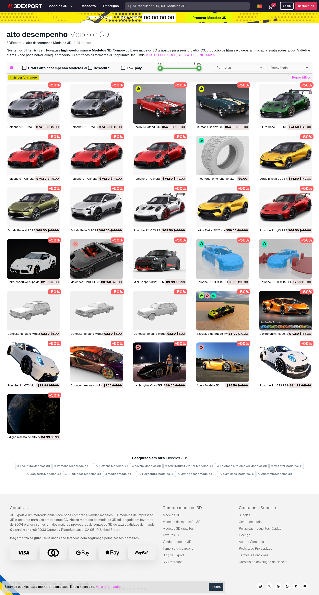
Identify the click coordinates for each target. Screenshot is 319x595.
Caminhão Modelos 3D (237, 474)
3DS (173, 55)
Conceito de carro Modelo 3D (27, 334)
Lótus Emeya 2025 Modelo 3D (280, 178)
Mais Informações (109, 587)
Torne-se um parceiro (178, 548)
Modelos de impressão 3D (182, 522)
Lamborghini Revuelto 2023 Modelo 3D (285, 334)
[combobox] (238, 68)
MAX (149, 55)
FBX (165, 55)
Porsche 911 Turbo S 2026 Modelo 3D (96, 127)
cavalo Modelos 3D (146, 466)
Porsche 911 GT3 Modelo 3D (26, 385)
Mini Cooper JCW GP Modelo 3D (155, 282)
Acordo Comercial (252, 542)
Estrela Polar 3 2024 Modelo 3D (92, 230)
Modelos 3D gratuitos (178, 528)
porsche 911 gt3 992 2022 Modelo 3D (285, 230)
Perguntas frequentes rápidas (260, 528)
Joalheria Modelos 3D (44, 474)
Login (287, 6)
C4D (188, 55)
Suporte (244, 515)
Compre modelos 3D (182, 507)
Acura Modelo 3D (208, 385)
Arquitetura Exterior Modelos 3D (189, 466)
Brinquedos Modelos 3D (82, 474)
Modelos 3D (171, 515)
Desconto (98, 68)
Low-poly (131, 68)
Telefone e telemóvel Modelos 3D (241, 466)
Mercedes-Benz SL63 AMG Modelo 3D (96, 282)
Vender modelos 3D (177, 542)
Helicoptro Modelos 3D (157, 474)
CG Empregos (172, 562)
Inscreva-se (305, 6)
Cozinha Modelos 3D (112, 466)
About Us (19, 507)
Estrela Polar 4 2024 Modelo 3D (29, 230)
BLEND (198, 55)
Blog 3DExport (173, 555)
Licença (244, 535)
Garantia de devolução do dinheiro (263, 562)
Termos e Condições (253, 555)
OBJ (157, 55)
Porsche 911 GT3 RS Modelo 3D (281, 385)
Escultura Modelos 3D (33, 466)
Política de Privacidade (255, 548)
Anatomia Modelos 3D (275, 474)
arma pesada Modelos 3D (197, 474)
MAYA (210, 55)
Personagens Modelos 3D (73, 466)
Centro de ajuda (250, 522)
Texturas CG (171, 535)
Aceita (216, 587)
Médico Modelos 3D (120, 474)
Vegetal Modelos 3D (286, 466)
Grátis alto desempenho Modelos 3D (55, 68)
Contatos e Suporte (257, 507)
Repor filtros (301, 77)
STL (181, 55)
